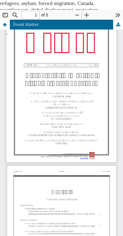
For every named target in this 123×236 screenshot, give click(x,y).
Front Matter (26, 24)
